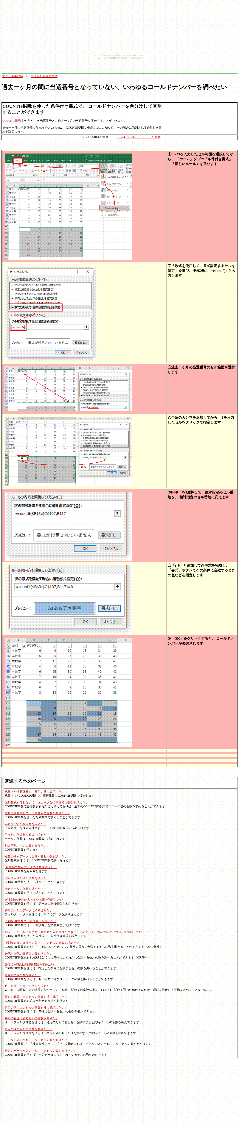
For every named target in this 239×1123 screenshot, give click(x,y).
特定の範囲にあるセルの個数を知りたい (31, 1018)
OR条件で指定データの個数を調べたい (31, 867)
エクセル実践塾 (12, 76)
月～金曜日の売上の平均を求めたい (28, 986)
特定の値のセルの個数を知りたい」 (28, 1029)
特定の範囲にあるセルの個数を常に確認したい (36, 996)
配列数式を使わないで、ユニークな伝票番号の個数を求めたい (46, 802)
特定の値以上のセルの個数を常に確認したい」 (36, 1007)
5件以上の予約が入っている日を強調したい (34, 899)
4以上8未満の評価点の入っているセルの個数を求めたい (42, 942)
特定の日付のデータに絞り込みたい (28, 910)
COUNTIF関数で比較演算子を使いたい (30, 921)
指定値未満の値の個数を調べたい (27, 878)
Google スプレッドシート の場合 (139, 137)
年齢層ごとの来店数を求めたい (25, 824)
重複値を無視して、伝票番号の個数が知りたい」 (37, 813)
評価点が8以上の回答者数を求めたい (29, 964)
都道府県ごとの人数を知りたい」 (27, 845)
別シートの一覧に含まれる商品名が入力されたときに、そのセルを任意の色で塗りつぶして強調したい (73, 932)
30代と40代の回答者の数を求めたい (28, 953)
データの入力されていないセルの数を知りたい (36, 1039)
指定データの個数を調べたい (24, 888)
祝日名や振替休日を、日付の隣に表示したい (34, 791)
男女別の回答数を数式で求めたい (27, 834)
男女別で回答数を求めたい (23, 975)
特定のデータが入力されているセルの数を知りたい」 (40, 1050)
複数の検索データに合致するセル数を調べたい (36, 856)
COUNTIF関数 (11, 120)
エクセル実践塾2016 (44, 76)
